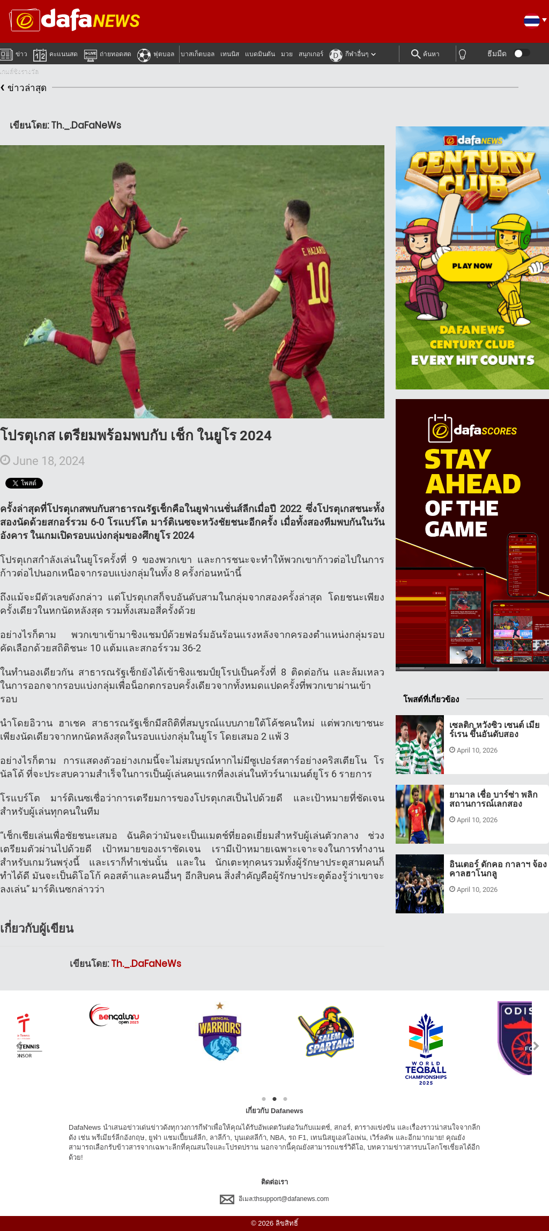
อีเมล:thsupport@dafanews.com (274, 1199)
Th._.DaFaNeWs (146, 963)
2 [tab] (274, 1099)
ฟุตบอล (155, 54)
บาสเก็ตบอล (197, 54)
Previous (12, 1046)
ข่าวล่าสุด (23, 88)
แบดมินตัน (260, 54)
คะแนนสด (55, 54)
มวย (287, 54)
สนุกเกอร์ (311, 54)
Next (536, 1046)
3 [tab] (285, 1099)
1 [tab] (263, 1099)
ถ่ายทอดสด (107, 54)
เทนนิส (229, 54)
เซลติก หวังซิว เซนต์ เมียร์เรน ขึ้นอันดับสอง (494, 730)
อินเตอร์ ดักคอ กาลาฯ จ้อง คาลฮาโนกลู (498, 869)
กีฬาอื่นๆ (348, 54)
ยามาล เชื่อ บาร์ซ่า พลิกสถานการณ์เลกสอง (493, 799)
